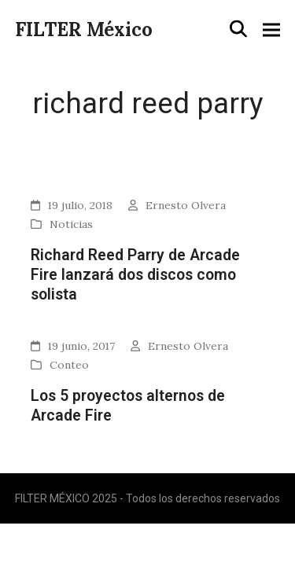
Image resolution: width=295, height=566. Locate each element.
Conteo (69, 365)
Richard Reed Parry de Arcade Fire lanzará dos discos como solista (135, 275)
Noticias (71, 224)
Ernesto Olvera (186, 205)
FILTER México (84, 29)
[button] (238, 29)
